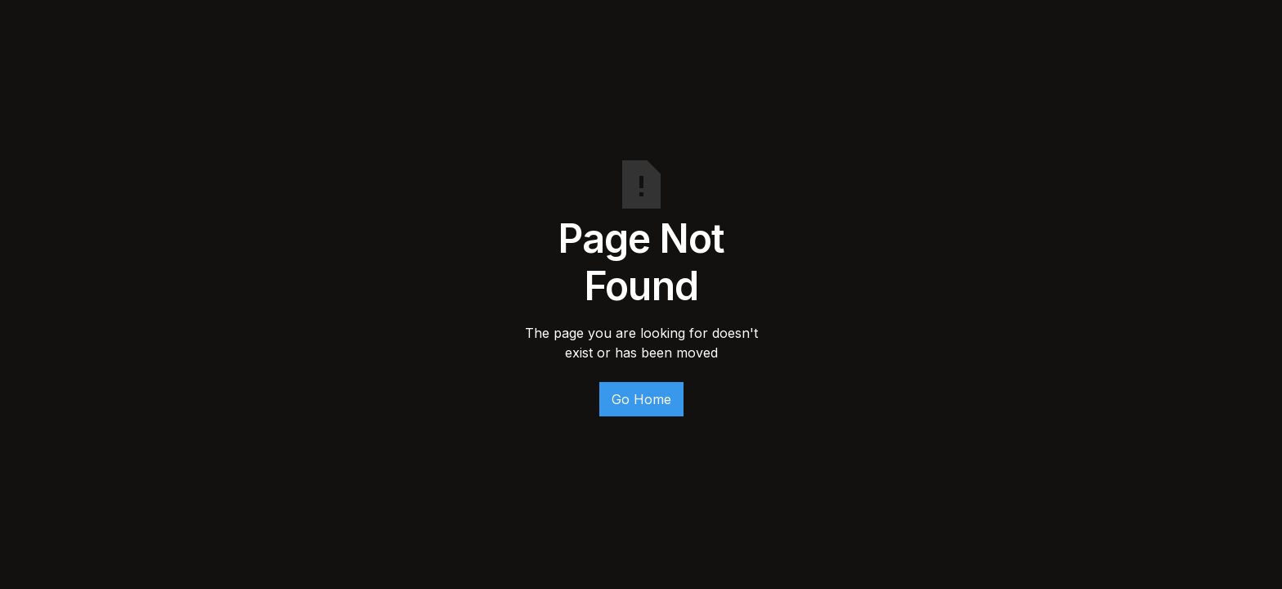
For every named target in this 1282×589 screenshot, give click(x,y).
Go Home (641, 399)
